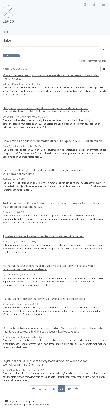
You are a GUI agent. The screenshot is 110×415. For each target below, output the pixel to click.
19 (69, 388)
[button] (85, 4)
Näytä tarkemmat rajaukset (93, 60)
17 (54, 388)
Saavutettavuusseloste (37, 404)
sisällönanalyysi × (11, 56)
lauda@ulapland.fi (14, 404)
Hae (103, 49)
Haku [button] (7, 31)
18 (61, 388)
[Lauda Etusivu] (15, 12)
